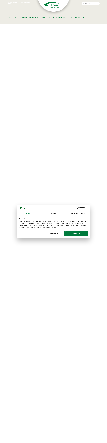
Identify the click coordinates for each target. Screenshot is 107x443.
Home (10, 17)
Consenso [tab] (29, 213)
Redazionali (14, 21)
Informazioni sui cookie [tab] (78, 213)
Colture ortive (42, 21)
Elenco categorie (22, 21)
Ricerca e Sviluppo (62, 17)
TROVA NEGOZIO (75, 17)
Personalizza (53, 233)
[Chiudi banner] (87, 208)
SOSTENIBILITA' (33, 17)
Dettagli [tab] (53, 213)
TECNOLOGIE (23, 17)
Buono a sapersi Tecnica (32, 21)
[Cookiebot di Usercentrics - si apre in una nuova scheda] (78, 208)
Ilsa (15, 17)
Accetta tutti (76, 233)
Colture (42, 17)
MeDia (84, 17)
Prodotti (50, 17)
